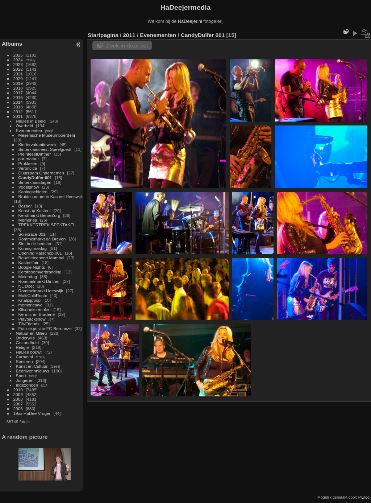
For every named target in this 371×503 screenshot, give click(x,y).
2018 (18, 88)
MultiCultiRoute (32, 295)
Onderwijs (25, 337)
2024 (18, 59)
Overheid (24, 125)
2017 (18, 92)
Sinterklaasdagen (34, 182)
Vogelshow (28, 187)
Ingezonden (27, 385)
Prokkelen (27, 163)
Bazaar (25, 205)
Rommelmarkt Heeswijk (40, 290)
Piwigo (364, 497)
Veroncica (27, 168)
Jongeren (25, 380)
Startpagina (103, 35)
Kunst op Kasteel (34, 210)
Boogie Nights (31, 267)
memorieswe (30, 304)
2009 (18, 394)
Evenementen (29, 130)
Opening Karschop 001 (40, 253)
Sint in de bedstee (35, 243)
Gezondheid (27, 342)
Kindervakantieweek (37, 144)
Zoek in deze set (127, 45)
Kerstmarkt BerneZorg (39, 215)
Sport (21, 375)
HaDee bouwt (29, 352)
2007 (18, 403)
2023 (18, 64)
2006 (18, 408)
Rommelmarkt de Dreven (42, 238)
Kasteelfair (28, 262)
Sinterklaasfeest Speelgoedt (45, 149)
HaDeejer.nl (190, 21)
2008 (18, 399)
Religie (22, 347)
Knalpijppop (29, 300)
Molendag (27, 276)
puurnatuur (28, 158)
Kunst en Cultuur (32, 366)
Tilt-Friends (28, 323)
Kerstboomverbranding (40, 271)
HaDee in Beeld (31, 121)
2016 (18, 97)
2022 (18, 69)
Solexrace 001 (32, 234)
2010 (18, 389)
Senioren (24, 361)
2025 (18, 55)
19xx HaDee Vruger (32, 413)
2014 (18, 102)
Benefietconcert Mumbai (41, 257)
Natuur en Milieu (31, 333)
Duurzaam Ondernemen (41, 172)
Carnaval (24, 356)
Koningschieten (32, 191)
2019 (18, 83)
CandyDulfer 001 (35, 177)
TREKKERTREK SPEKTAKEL (46, 224)
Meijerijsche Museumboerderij (46, 135)
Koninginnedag (32, 248)
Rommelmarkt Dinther (39, 281)
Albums (12, 44)
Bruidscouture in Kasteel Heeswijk (50, 196)
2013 (18, 106)
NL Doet (26, 286)
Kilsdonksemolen (34, 309)
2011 (18, 116)
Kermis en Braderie (36, 314)
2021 (18, 73)
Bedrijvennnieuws (32, 370)
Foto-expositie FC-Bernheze (45, 328)
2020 (18, 78)
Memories (27, 220)
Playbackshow (32, 319)
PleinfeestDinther (34, 154)
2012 (18, 111)
